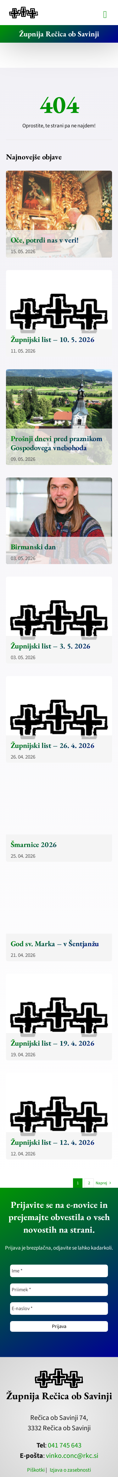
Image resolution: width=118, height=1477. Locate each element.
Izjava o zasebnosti (70, 1470)
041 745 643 (64, 1445)
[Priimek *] (59, 1289)
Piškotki (36, 1470)
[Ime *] (59, 1271)
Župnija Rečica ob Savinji (59, 34)
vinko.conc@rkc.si (72, 1456)
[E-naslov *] (59, 1308)
